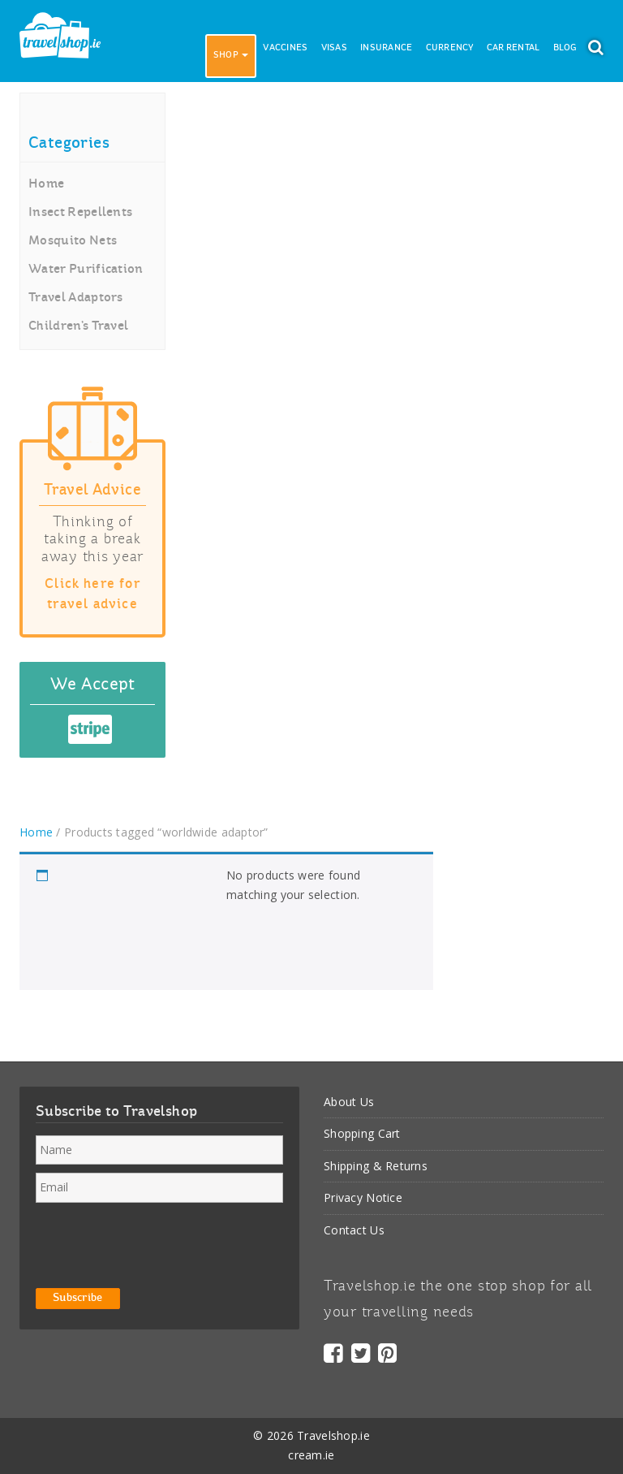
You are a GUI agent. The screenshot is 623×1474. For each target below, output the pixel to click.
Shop (230, 55)
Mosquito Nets (72, 241)
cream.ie (311, 1455)
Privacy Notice (363, 1197)
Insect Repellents (80, 212)
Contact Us (354, 1230)
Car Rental (513, 48)
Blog (565, 48)
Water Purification (86, 269)
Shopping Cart (362, 1133)
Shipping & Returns (376, 1166)
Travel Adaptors (75, 298)
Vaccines (285, 48)
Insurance (386, 48)
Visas (334, 48)
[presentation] (159, 1242)
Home (46, 184)
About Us (349, 1101)
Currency (450, 48)
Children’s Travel (78, 326)
